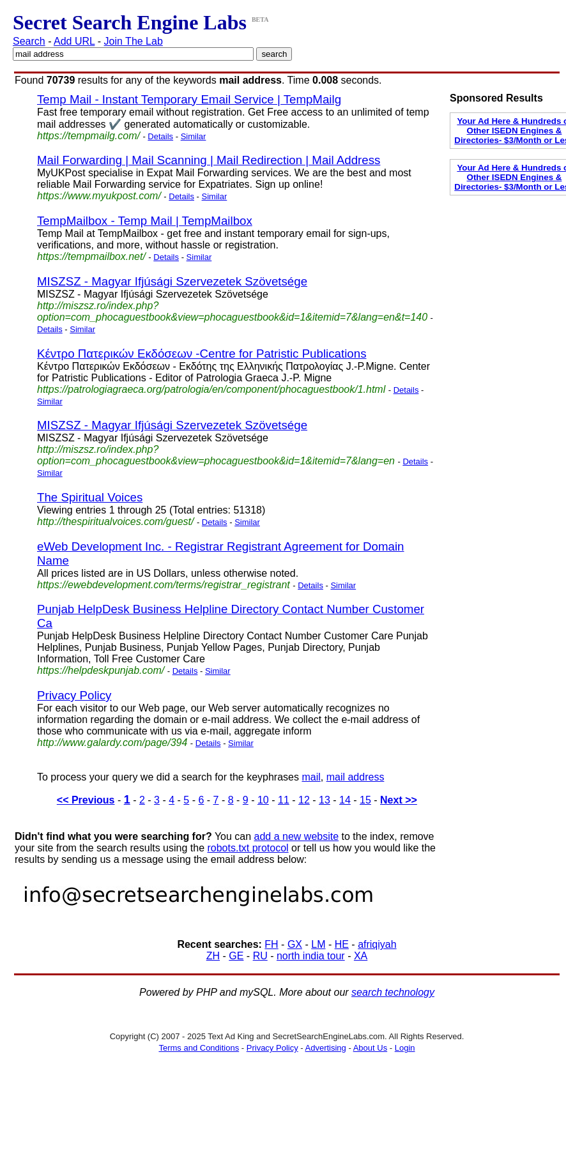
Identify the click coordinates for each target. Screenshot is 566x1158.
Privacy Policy (74, 695)
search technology (392, 992)
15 (365, 800)
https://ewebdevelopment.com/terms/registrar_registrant (163, 584)
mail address (355, 777)
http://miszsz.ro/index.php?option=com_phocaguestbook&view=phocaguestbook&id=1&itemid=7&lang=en (216, 455)
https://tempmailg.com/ (88, 135)
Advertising (325, 1048)
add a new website (296, 836)
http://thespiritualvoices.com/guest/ (115, 521)
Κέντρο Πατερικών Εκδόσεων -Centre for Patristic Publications (202, 353)
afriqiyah (377, 944)
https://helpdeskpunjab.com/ (100, 670)
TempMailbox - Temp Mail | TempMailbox (144, 220)
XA (360, 955)
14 (345, 800)
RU (260, 955)
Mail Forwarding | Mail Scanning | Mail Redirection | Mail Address (208, 160)
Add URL (74, 41)
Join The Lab (133, 41)
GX (294, 944)
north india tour (311, 955)
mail (311, 777)
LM (318, 944)
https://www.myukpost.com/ (99, 195)
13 (324, 800)
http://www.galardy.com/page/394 (112, 742)
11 (283, 800)
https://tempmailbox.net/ (91, 256)
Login (405, 1048)
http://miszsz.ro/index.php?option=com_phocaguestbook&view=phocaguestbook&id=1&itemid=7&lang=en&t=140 (232, 311)
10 (263, 800)
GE (236, 955)
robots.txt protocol (247, 847)
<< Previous (86, 800)
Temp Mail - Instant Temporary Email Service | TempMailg (189, 99)
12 (304, 800)
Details (160, 136)
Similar (193, 136)
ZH (213, 955)
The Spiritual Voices (89, 497)
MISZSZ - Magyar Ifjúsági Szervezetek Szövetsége (172, 281)
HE (342, 944)
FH (271, 944)
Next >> (398, 800)
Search (29, 41)
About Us (370, 1048)
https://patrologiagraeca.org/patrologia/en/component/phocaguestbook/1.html (211, 389)
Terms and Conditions (198, 1048)
